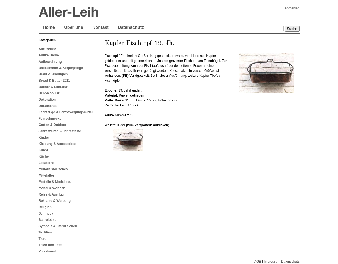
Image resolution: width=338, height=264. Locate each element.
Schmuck (46, 213)
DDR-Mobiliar (49, 93)
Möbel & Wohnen (52, 188)
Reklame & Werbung (55, 201)
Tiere (42, 239)
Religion (45, 207)
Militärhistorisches (53, 169)
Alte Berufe (47, 49)
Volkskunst (47, 251)
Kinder (44, 137)
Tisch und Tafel (51, 245)
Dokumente (48, 106)
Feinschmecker (51, 118)
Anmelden (291, 8)
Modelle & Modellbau (55, 182)
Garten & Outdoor (52, 125)
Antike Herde (49, 55)
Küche (44, 156)
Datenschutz (131, 27)
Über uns (73, 27)
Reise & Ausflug (51, 194)
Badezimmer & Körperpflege (61, 68)
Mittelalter (46, 175)
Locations (46, 163)
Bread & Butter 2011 (54, 80)
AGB (257, 261)
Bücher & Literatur (53, 87)
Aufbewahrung (50, 62)
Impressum (272, 261)
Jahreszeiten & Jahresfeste (60, 131)
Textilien (45, 232)
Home (49, 27)
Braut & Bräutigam (53, 74)
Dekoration (47, 99)
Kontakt (100, 27)
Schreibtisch (48, 220)
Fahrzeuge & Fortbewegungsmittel (66, 112)
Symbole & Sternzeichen (58, 226)
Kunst (43, 150)
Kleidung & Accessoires (57, 144)
